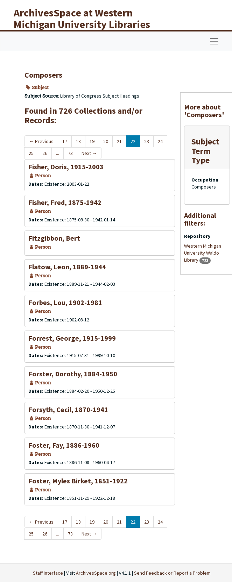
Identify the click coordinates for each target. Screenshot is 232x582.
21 (119, 141)
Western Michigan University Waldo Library (202, 253)
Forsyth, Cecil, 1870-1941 (68, 409)
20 (105, 141)
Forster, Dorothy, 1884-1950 (72, 373)
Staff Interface (48, 573)
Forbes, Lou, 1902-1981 (65, 302)
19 (92, 141)
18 (78, 141)
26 (44, 153)
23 (146, 141)
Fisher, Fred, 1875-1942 (64, 202)
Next (89, 153)
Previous (41, 141)
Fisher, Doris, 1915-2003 (66, 166)
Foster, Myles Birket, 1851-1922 (78, 480)
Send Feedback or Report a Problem (172, 573)
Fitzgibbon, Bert (54, 238)
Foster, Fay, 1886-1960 (63, 445)
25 (31, 153)
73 (70, 153)
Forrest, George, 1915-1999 (72, 338)
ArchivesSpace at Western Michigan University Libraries (82, 18)
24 (160, 141)
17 (64, 141)
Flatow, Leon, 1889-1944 (67, 266)
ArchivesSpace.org (96, 573)
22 (133, 141)
